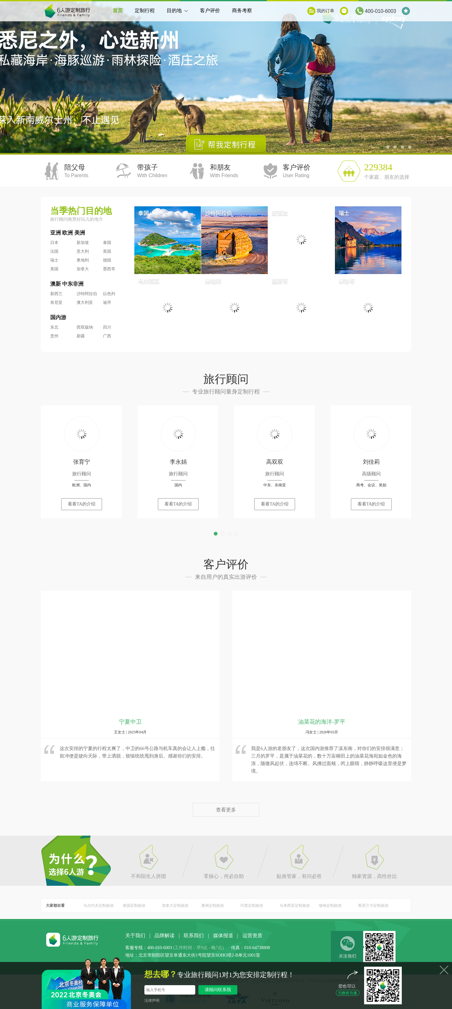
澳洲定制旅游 (212, 905)
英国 (107, 251)
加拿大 (83, 269)
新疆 (81, 336)
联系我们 (194, 935)
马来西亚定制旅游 (295, 905)
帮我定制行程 (226, 144)
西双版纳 (85, 327)
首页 (118, 10)
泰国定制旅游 (134, 905)
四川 (107, 327)
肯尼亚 (56, 302)
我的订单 (325, 10)
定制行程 (145, 10)
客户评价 (210, 10)
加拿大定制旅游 (175, 905)
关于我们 (135, 935)
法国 (54, 251)
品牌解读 (164, 935)
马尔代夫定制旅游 (98, 905)
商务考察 (242, 10)
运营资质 (252, 935)
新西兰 (56, 293)
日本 (54, 242)
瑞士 (54, 260)
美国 (54, 269)
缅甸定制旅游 (330, 905)
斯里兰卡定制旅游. (373, 905)
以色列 (109, 293)
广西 (107, 336)
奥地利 (83, 260)
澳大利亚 (85, 302)
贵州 (54, 336)
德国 (107, 260)
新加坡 (83, 242)
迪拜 (107, 302)
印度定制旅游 (251, 905)
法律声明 (151, 1000)
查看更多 (226, 809)
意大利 (83, 251)
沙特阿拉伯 (87, 293)
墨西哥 (109, 269)
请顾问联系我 (218, 989)
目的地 (177, 14)
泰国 (107, 242)
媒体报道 (223, 935)
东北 (54, 327)
